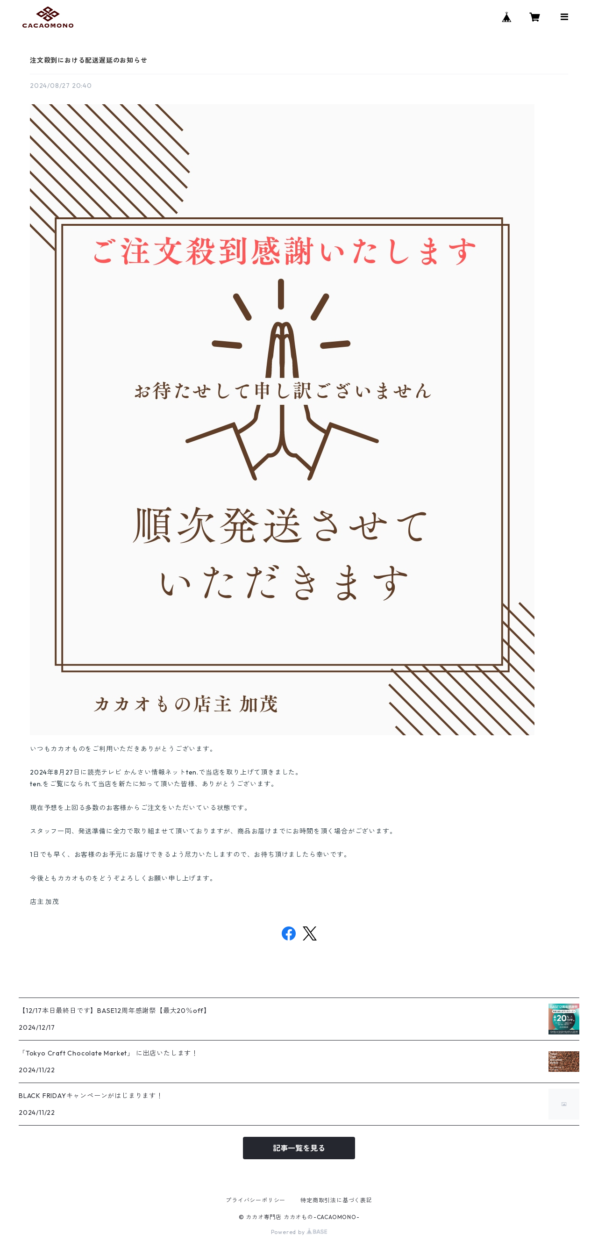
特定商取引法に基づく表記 (336, 1200)
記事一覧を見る (299, 1148)
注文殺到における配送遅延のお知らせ (89, 60)
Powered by (299, 1231)
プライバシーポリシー (255, 1200)
